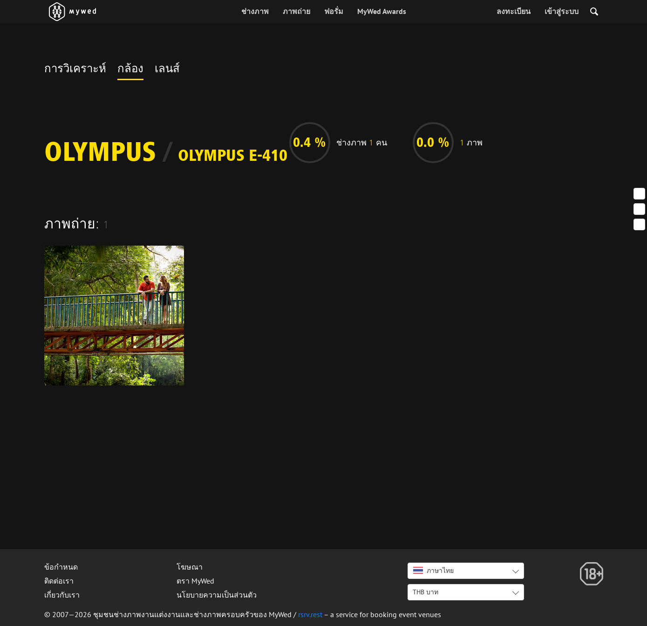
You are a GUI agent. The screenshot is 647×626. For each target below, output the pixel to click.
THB (425, 592)
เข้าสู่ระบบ (562, 11)
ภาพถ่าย (296, 11)
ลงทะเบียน (514, 11)
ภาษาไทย (433, 570)
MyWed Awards (381, 11)
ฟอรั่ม (333, 11)
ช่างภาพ (255, 11)
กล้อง (130, 70)
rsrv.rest (310, 614)
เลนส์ (167, 70)
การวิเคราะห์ (75, 70)
